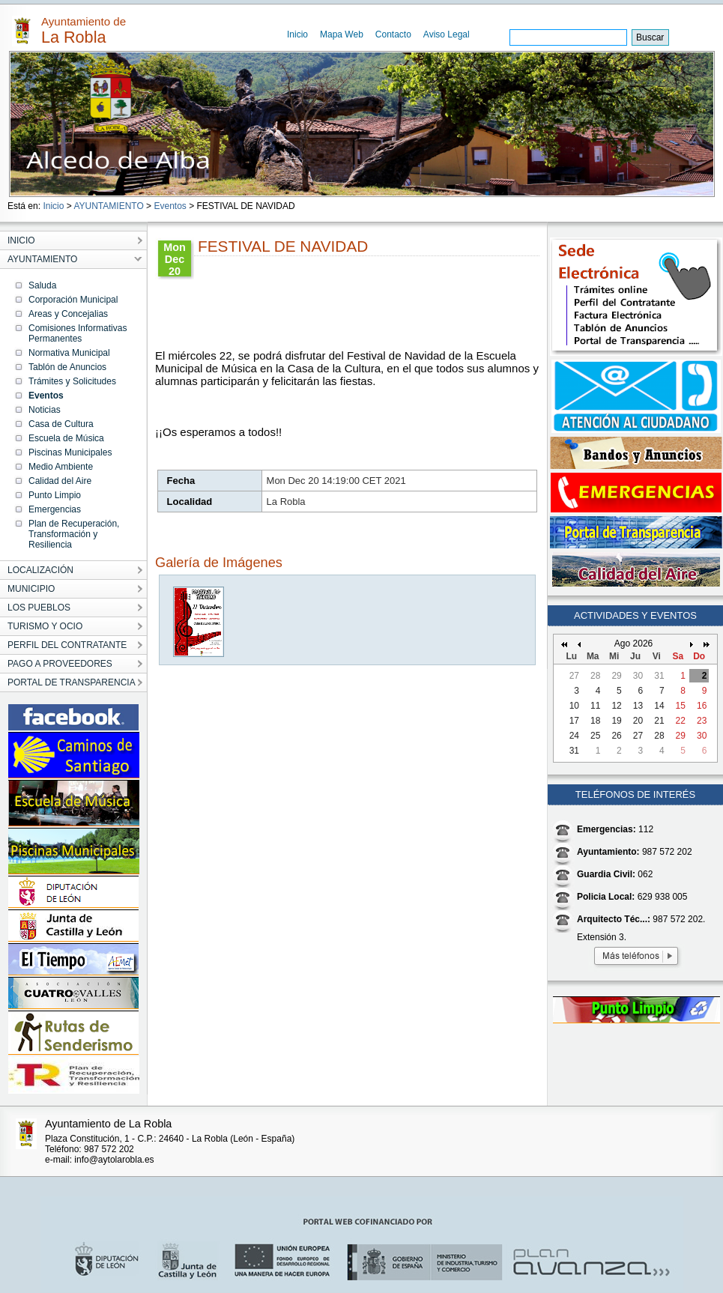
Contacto (393, 34)
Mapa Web (341, 34)
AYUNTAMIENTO (108, 206)
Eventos (170, 206)
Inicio (297, 34)
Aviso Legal (446, 34)
